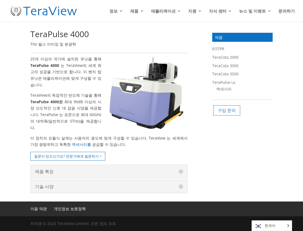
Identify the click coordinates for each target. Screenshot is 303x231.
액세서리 (224, 88)
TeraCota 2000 (225, 57)
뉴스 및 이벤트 (252, 11)
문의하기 (286, 11)
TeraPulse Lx (223, 82)
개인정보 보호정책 (70, 208)
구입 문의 (227, 110)
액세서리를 (81, 144)
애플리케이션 (163, 11)
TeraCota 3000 (225, 65)
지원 (192, 11)
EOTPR (218, 48)
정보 (113, 11)
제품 (134, 11)
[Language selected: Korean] (272, 225)
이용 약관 (38, 208)
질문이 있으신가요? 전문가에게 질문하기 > (67, 156)
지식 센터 (217, 11)
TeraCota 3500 (225, 73)
